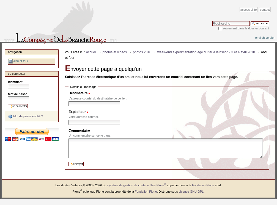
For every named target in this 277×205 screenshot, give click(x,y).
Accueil (91, 52)
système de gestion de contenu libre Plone (136, 185)
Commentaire (79, 130)
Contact (265, 9)
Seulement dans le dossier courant (246, 28)
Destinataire (77, 93)
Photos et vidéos (115, 52)
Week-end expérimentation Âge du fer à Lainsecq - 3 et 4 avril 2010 (206, 52)
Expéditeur (77, 112)
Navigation (15, 52)
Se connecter (16, 73)
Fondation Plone (203, 185)
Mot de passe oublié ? (25, 116)
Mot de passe (17, 94)
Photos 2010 (142, 52)
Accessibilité (248, 9)
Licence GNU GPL (191, 191)
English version (265, 37)
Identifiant (15, 82)
